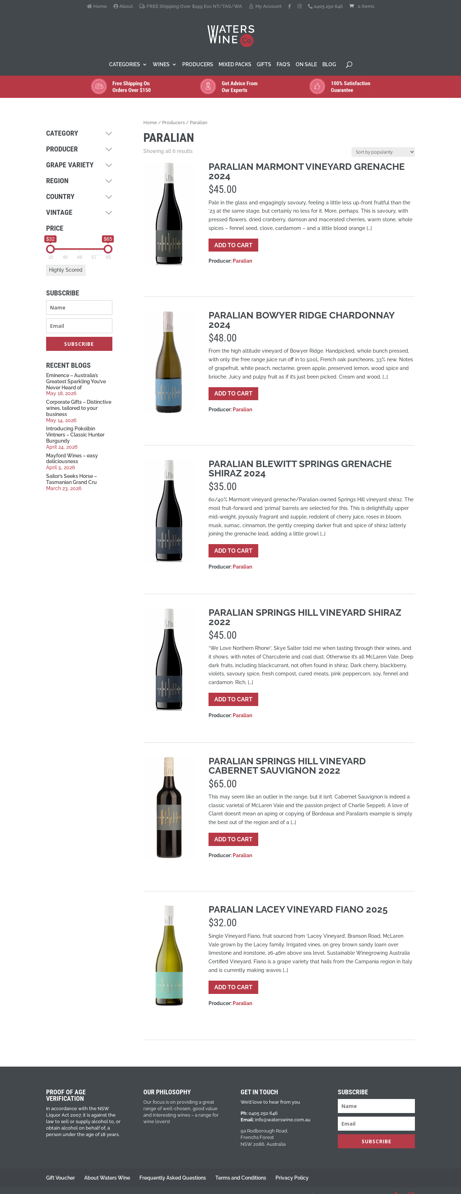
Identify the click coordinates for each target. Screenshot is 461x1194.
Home (97, 6)
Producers (197, 64)
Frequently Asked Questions (172, 1178)
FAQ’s (283, 64)
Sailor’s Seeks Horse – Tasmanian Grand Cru (71, 479)
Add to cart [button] (233, 245)
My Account (265, 6)
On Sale (306, 64)
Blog (329, 64)
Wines (161, 64)
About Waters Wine (107, 1178)
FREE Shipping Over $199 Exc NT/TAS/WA (190, 6)
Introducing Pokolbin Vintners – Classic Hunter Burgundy (75, 435)
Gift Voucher (60, 1178)
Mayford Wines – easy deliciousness (72, 459)
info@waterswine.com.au (282, 1119)
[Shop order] (383, 152)
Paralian (242, 261)
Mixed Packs (235, 64)
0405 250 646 (325, 6)
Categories (124, 64)
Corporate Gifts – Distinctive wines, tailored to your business (78, 408)
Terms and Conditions (240, 1178)
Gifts (264, 64)
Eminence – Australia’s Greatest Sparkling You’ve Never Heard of (76, 381)
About (123, 6)
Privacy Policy (292, 1178)
